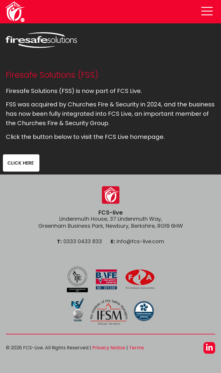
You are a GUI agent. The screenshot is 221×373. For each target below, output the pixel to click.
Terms (136, 347)
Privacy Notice (108, 347)
